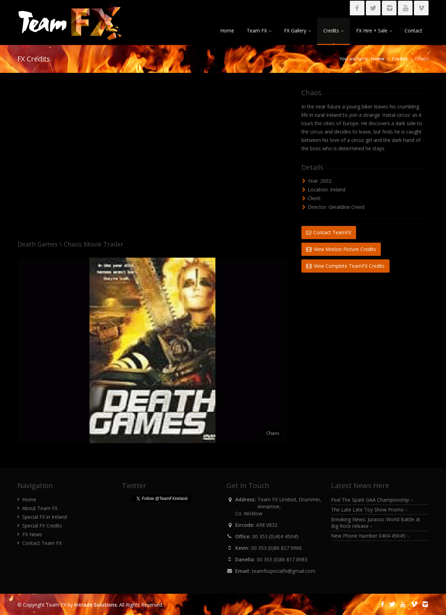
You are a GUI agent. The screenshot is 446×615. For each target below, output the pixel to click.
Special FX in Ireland (44, 517)
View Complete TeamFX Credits (345, 266)
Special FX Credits (42, 525)
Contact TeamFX (328, 232)
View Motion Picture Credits (341, 249)
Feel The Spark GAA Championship (372, 499)
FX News (32, 534)
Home (227, 30)
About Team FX (39, 508)
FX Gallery (297, 30)
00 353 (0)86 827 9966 (276, 548)
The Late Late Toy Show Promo (369, 509)
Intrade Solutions (95, 604)
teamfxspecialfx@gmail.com (283, 571)
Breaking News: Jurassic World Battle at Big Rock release (375, 522)
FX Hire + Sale (374, 30)
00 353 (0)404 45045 (275, 536)
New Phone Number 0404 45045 (370, 535)
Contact (413, 30)
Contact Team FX (42, 543)
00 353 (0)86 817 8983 (282, 559)
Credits (333, 30)
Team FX (259, 30)
